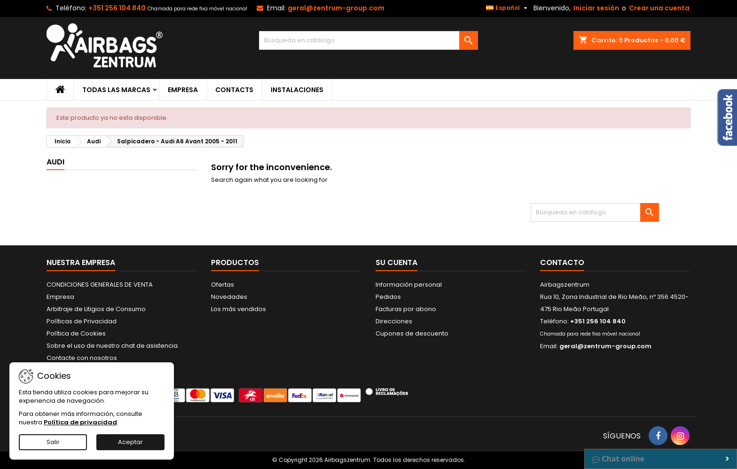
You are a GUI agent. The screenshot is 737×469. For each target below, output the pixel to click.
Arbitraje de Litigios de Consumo (96, 309)
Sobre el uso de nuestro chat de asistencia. (113, 345)
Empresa (183, 89)
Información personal (409, 284)
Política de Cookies (76, 333)
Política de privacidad (80, 422)
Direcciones (394, 321)
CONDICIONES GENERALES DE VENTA (100, 284)
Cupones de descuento (412, 333)
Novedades (229, 296)
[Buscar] (368, 40)
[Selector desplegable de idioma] (508, 8)
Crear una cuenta (659, 8)
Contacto (562, 262)
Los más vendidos (238, 309)
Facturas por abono (406, 309)
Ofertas (222, 284)
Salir (53, 442)
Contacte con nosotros (82, 357)
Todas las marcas (116, 89)
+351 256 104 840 (117, 8)
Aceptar (130, 442)
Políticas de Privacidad (82, 321)
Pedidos (388, 296)
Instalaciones (297, 89)
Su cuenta (396, 262)
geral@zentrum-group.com (336, 8)
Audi (55, 161)
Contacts (234, 89)
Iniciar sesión (596, 8)
